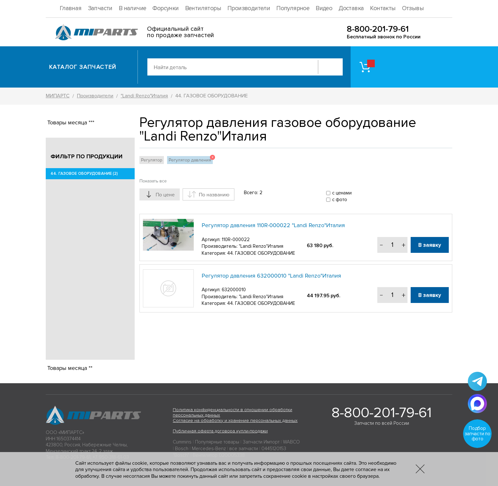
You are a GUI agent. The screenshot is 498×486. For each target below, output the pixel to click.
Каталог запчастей (83, 66)
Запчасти (100, 8)
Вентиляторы (203, 8)
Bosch (181, 448)
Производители (248, 8)
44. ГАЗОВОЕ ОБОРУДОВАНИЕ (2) (84, 173)
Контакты (382, 8)
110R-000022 (236, 239)
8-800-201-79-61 (378, 29)
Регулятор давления (191, 159)
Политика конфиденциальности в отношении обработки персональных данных (232, 412)
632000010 (234, 289)
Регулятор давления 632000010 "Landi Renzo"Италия (271, 275)
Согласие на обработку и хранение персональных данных (235, 420)
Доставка (351, 8)
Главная (71, 8)
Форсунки (165, 8)
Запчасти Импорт (261, 442)
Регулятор (151, 160)
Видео (324, 8)
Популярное (292, 8)
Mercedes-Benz (209, 448)
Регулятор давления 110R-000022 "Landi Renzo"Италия (273, 225)
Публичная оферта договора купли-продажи (220, 431)
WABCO (291, 442)
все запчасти (243, 448)
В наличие (132, 8)
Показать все (153, 181)
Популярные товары (217, 442)
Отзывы (413, 8)
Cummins (182, 442)
